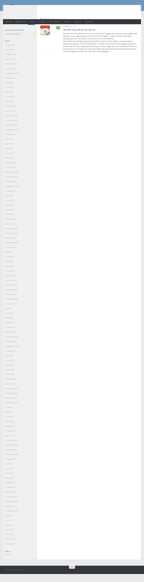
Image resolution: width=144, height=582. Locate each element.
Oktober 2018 (11, 458)
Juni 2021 (10, 321)
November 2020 (12, 345)
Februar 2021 (11, 335)
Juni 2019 (10, 420)
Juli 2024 (10, 147)
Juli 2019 (10, 415)
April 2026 (10, 53)
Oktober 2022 (11, 246)
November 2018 (12, 453)
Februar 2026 (11, 62)
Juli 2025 (10, 91)
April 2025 (10, 105)
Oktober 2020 (11, 349)
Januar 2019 (11, 444)
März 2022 (10, 279)
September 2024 (13, 138)
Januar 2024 (11, 175)
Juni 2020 (10, 368)
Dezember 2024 (12, 124)
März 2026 (10, 58)
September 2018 (13, 462)
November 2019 (12, 401)
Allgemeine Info (20, 22)
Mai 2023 (10, 213)
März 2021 (10, 331)
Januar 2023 (11, 232)
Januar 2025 (11, 119)
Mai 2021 (10, 326)
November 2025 (12, 72)
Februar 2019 (11, 439)
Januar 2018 (11, 500)
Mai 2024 (10, 156)
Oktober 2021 (11, 302)
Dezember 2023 (12, 180)
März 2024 (10, 166)
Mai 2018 (10, 481)
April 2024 (10, 161)
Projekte (42, 22)
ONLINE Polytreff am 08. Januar (79, 37)
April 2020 (10, 378)
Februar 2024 (11, 171)
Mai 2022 (10, 269)
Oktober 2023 (11, 189)
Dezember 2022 (12, 236)
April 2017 (10, 538)
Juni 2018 (10, 476)
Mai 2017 (10, 533)
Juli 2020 (10, 364)
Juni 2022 (10, 265)
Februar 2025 (11, 114)
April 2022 (10, 274)
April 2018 (10, 486)
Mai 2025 (10, 100)
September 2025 (13, 81)
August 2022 (11, 255)
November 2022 (12, 241)
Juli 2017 (10, 524)
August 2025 (11, 86)
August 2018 (11, 467)
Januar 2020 (11, 392)
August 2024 (11, 142)
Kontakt (66, 22)
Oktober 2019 (11, 406)
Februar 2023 (11, 227)
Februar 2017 (11, 547)
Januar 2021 (11, 340)
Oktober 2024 (11, 133)
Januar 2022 (11, 288)
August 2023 (11, 199)
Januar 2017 (11, 552)
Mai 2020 (10, 373)
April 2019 (10, 429)
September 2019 (13, 411)
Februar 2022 (11, 284)
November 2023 (12, 185)
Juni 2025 (10, 95)
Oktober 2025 (11, 76)
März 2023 (10, 222)
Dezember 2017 (12, 505)
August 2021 (11, 312)
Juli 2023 (10, 204)
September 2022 (13, 251)
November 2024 (12, 128)
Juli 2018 (10, 472)
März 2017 (10, 542)
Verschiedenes (54, 22)
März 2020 (10, 382)
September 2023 (13, 194)
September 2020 (13, 354)
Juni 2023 (10, 208)
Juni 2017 (10, 528)
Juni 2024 (10, 152)
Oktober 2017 (11, 514)
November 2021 (12, 298)
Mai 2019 (10, 425)
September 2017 (13, 519)
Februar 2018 (11, 495)
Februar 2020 (11, 387)
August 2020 (11, 359)
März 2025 (10, 109)
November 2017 (12, 509)
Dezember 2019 (12, 396)
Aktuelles (9, 22)
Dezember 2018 (12, 448)
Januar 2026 (11, 67)
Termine (31, 22)
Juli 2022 (10, 260)
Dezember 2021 (12, 293)
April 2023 (10, 218)
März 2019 (10, 434)
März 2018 (10, 491)
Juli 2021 (10, 316)
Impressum (78, 22)
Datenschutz (89, 22)
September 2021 (13, 307)
